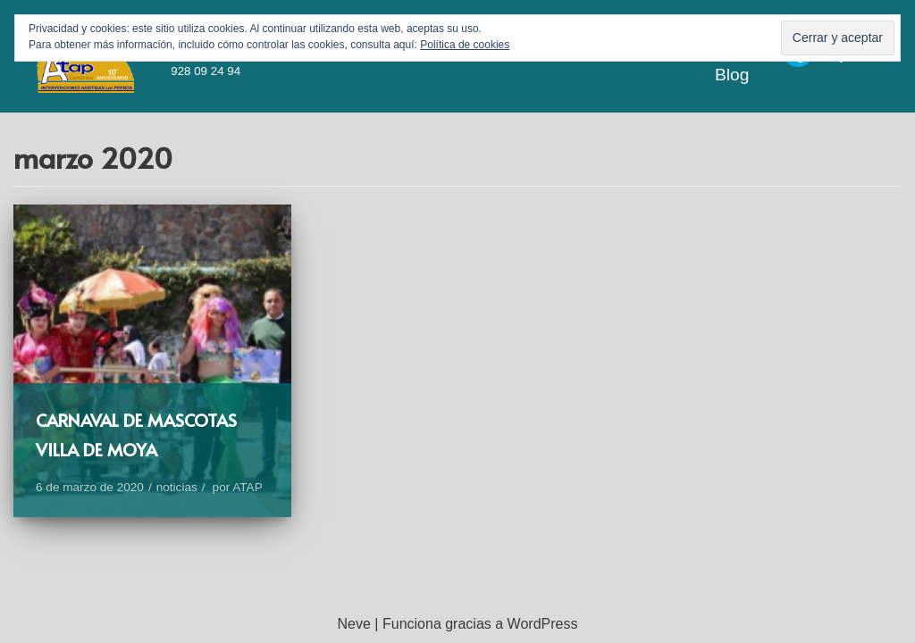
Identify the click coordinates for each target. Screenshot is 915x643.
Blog (732, 74)
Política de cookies (464, 44)
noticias (176, 487)
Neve (354, 623)
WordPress (543, 623)
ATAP (247, 487)
